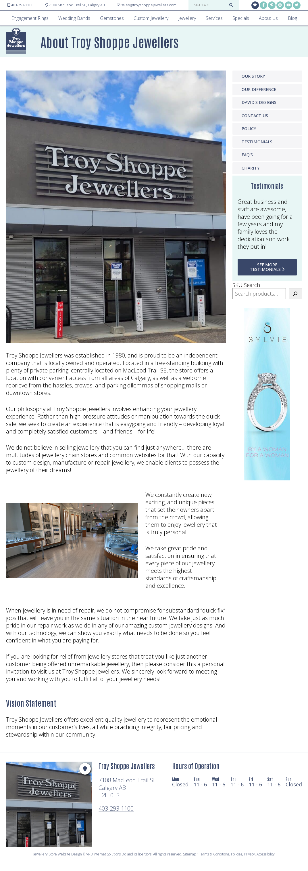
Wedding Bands (74, 18)
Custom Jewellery (151, 18)
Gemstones (112, 18)
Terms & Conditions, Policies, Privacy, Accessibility (237, 854)
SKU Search (246, 285)
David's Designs (259, 102)
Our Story (253, 76)
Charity (251, 168)
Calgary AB (75, 5)
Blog (292, 18)
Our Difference (259, 89)
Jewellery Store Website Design (57, 854)
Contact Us (255, 115)
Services (214, 18)
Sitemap (189, 854)
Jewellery (187, 18)
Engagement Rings (30, 18)
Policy (249, 128)
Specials (240, 18)
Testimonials (257, 141)
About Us (268, 18)
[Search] (295, 293)
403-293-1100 (116, 808)
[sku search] (210, 5)
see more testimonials (267, 267)
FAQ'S (247, 154)
